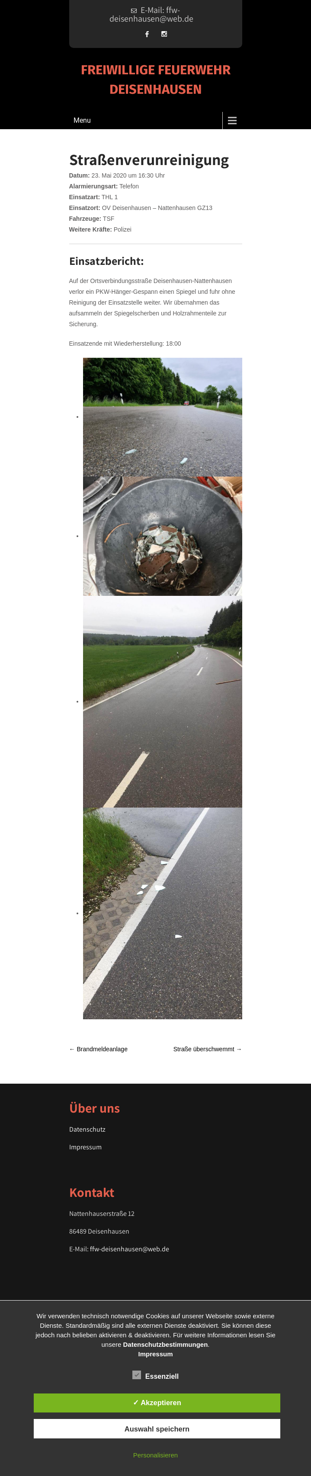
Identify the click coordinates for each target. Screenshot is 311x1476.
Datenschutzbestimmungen (165, 1344)
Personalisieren (155, 1455)
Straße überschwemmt (207, 1049)
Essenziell (155, 1375)
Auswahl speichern (157, 1429)
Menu (82, 120)
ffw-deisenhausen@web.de (129, 1248)
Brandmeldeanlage (98, 1049)
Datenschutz (87, 1129)
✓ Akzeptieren (157, 1402)
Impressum (85, 1147)
